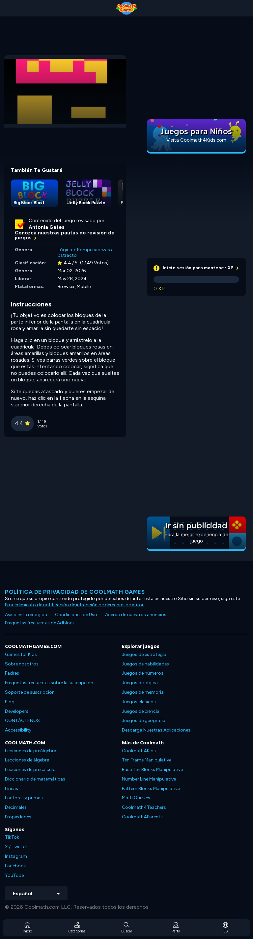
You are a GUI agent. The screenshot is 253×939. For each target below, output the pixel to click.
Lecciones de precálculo (30, 769)
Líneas (11, 788)
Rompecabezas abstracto (86, 252)
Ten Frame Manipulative (146, 760)
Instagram (16, 856)
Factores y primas (24, 798)
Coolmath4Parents (142, 817)
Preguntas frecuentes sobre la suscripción (49, 683)
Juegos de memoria (143, 692)
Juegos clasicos (139, 702)
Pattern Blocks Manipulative (151, 788)
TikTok (12, 837)
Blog (9, 702)
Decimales (16, 807)
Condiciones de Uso (76, 614)
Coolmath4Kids (139, 751)
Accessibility (18, 730)
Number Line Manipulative (149, 779)
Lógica (65, 250)
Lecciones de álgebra (27, 760)
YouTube (14, 875)
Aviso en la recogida (26, 614)
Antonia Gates (47, 227)
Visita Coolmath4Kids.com (196, 140)
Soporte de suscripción (30, 692)
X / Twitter (16, 847)
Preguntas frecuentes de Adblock (40, 623)
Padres (12, 673)
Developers (16, 711)
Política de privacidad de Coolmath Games (75, 592)
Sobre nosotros (22, 664)
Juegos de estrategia (144, 654)
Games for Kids (21, 654)
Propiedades (18, 817)
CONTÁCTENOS (22, 720)
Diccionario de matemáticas (35, 779)
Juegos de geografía (143, 720)
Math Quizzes (136, 798)
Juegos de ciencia (140, 711)
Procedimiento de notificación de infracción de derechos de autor (74, 605)
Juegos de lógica (140, 683)
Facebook (15, 866)
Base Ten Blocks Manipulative (152, 769)
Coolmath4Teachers (144, 807)
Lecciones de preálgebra (30, 751)
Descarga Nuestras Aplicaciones (156, 730)
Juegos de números (142, 673)
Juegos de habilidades (145, 664)
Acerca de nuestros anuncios (135, 614)
